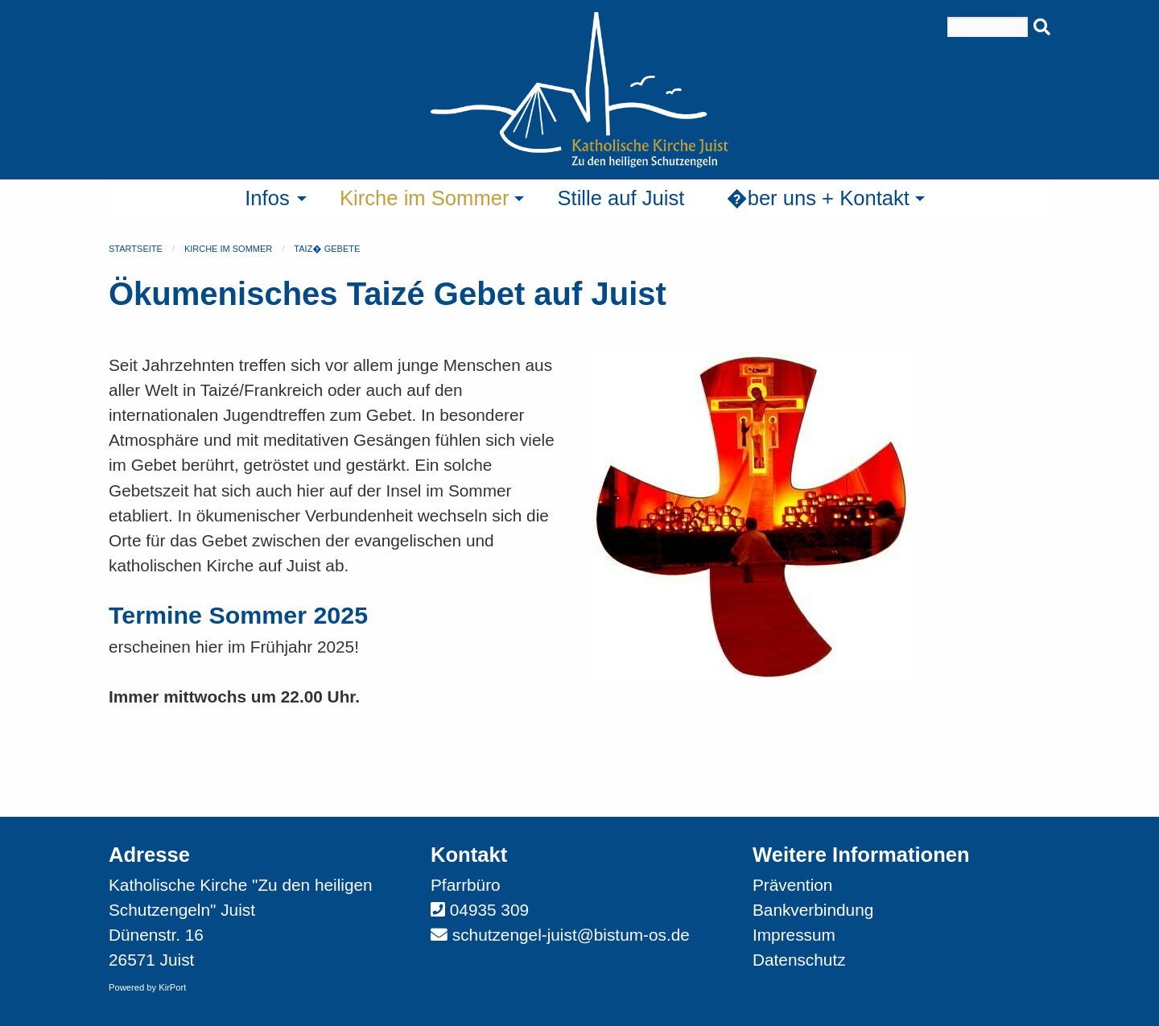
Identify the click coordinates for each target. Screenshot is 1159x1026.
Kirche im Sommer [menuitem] (424, 198)
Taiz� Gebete (327, 248)
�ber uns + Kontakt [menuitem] (817, 198)
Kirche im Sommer (228, 248)
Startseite (136, 248)
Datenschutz (799, 959)
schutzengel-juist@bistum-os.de (571, 934)
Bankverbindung (813, 909)
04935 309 (489, 909)
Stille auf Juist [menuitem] (620, 198)
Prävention (792, 885)
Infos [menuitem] (267, 198)
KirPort (172, 987)
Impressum (794, 934)
